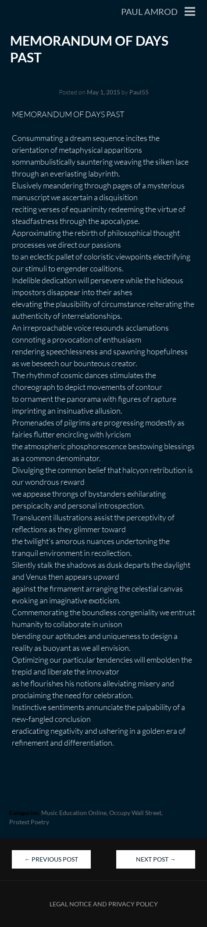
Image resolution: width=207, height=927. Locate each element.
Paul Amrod (149, 11)
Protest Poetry (29, 822)
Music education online (74, 812)
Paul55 (139, 92)
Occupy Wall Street (135, 812)
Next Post (156, 859)
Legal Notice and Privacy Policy (104, 904)
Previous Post (51, 859)
